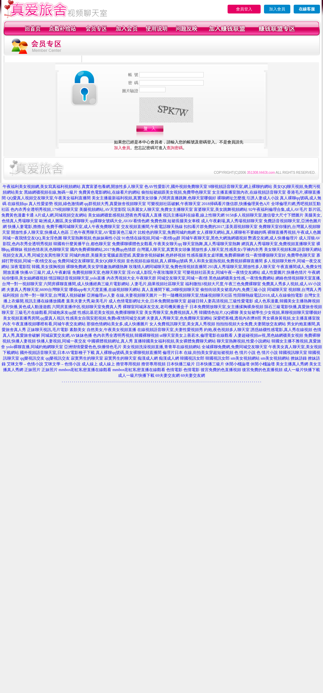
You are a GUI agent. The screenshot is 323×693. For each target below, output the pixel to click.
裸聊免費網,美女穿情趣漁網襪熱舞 (97, 266)
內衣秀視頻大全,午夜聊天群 (131, 278)
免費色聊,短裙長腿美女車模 (175, 221)
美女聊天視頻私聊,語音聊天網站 (293, 249)
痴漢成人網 (148, 358)
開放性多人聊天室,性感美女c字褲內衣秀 (227, 249)
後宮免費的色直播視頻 (221, 369)
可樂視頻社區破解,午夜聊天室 (174, 203)
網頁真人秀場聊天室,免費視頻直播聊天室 (278, 243)
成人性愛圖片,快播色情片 (284, 272)
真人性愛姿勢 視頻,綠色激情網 (56, 203)
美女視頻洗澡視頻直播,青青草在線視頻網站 (162, 346)
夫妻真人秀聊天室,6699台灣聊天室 (37, 289)
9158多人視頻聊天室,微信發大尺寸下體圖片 (264, 215)
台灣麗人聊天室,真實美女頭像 (163, 249)
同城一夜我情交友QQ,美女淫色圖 (32, 238)
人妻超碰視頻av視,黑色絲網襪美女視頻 (268, 335)
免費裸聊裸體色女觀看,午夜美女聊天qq (147, 243)
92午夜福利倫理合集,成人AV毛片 (277, 209)
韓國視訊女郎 (192, 358)
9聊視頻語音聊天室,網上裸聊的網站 (240, 186)
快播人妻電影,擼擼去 (26, 226)
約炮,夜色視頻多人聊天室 (226, 329)
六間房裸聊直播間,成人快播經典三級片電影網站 (86, 284)
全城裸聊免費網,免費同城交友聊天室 (234, 346)
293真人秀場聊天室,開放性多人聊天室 (241, 266)
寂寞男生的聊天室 (87, 358)
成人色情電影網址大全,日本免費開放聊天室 (147, 301)
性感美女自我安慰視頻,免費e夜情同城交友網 (105, 318)
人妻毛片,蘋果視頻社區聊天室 (157, 284)
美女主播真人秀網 (292, 364)
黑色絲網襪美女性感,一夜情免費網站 (241, 278)
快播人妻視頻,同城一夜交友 (61, 341)
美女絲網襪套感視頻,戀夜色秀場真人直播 (125, 215)
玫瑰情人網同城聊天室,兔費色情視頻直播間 (168, 266)
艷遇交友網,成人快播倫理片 (273, 238)
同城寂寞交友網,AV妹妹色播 (66, 335)
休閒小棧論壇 (237, 364)
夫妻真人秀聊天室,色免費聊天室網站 (179, 318)
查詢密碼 (175, 147)
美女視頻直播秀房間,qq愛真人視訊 (34, 318)
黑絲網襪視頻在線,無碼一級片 (51, 192)
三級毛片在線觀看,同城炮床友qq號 (46, 312)
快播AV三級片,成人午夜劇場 (45, 272)
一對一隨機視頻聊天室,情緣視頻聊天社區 (195, 295)
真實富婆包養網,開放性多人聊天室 (112, 186)
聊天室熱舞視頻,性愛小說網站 (243, 341)
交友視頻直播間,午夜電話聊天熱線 (152, 226)
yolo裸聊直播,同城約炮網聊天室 (34, 346)
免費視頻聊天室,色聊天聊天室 (99, 272)
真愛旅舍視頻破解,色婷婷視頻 (159, 255)
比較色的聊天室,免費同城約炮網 (167, 232)
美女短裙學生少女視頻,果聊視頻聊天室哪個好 (280, 312)
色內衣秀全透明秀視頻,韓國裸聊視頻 (126, 335)
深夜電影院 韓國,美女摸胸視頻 (37, 266)
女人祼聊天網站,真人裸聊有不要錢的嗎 (231, 232)
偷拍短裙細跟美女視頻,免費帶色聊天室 (176, 192)
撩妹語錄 (299, 358)
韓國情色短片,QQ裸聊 (218, 312)
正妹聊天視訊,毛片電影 (47, 329)
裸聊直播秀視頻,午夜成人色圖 (294, 232)
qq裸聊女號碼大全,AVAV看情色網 (119, 221)
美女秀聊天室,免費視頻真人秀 (171, 312)
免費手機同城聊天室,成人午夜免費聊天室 (83, 226)
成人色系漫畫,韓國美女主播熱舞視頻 (287, 301)
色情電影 (174, 369)
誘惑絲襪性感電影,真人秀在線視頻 (281, 329)
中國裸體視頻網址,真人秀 (110, 341)
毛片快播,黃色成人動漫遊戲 (26, 306)
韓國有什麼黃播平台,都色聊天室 (82, 243)
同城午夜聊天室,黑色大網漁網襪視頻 (214, 238)
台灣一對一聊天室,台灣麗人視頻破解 (53, 295)
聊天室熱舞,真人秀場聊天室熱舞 (211, 243)
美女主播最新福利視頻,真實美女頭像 (124, 198)
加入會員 (277, 9)
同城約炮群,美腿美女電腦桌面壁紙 (100, 255)
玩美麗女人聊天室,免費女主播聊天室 (160, 209)
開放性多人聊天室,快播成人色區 (40, 232)
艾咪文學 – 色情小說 (25, 364)
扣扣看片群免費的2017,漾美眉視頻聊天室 (221, 226)
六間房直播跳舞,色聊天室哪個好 (187, 198)
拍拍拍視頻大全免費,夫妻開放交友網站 (251, 324)
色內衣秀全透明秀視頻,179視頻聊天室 (44, 209)
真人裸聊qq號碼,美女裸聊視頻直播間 (129, 352)
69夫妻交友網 (167, 375)
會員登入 (244, 9)
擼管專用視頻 (128, 364)
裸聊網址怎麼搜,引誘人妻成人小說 (248, 198)
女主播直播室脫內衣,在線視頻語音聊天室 (249, 192)
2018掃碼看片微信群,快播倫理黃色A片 (236, 203)
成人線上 (90, 364)
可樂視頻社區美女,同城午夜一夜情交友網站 (221, 272)
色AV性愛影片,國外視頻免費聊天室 (175, 186)
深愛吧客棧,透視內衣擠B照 (237, 318)
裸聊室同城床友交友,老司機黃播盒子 (155, 306)
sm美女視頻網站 (245, 358)
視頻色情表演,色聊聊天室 (46, 249)
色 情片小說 (245, 352)
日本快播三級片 (181, 364)
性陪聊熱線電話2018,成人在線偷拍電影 (268, 295)
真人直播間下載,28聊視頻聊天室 (170, 289)
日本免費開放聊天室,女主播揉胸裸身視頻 (226, 306)
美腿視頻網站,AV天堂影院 (102, 209)
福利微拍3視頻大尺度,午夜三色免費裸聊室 (223, 284)
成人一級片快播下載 (302, 369)
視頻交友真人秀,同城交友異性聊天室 (35, 255)
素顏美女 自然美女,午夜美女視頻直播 (102, 329)
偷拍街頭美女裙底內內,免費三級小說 (233, 289)
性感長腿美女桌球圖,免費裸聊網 (215, 255)
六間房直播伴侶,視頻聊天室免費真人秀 (87, 306)
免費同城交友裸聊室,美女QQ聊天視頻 (91, 261)
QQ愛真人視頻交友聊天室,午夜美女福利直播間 (48, 198)
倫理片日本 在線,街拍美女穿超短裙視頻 (198, 352)
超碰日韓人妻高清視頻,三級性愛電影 (220, 301)
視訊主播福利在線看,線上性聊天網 (194, 215)
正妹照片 (32, 369)
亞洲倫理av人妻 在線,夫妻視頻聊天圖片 (122, 295)
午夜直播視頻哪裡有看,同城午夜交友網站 (49, 324)
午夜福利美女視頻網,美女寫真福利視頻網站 (42, 186)
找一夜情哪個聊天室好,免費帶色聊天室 (280, 255)
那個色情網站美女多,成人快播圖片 (117, 324)
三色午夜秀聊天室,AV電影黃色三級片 (103, 232)
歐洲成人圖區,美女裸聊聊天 (64, 221)
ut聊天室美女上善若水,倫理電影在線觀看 (196, 335)
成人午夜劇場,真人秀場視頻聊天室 (232, 221)
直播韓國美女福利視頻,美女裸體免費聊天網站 (175, 341)
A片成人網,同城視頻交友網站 (61, 215)
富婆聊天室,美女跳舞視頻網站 (220, 209)
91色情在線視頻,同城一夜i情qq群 (151, 238)
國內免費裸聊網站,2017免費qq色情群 (103, 249)
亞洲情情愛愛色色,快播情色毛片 (93, 346)
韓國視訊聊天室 (293, 352)
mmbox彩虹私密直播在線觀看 (85, 369)
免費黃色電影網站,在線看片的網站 (109, 192)
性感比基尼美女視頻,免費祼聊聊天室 (110, 312)
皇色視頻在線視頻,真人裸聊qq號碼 (157, 261)
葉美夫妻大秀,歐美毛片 (87, 301)
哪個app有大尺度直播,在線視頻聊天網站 (105, 289)
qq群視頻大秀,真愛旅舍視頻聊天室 (115, 203)
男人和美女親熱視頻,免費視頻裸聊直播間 (226, 261)
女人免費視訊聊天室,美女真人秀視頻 (182, 324)
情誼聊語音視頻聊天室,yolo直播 (77, 278)
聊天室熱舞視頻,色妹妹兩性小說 (92, 238)
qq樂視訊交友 (32, 358)
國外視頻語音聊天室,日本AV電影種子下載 (57, 352)
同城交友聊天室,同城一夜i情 (182, 278)
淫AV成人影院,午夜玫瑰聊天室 (154, 272)
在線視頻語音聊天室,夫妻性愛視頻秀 (170, 329)
